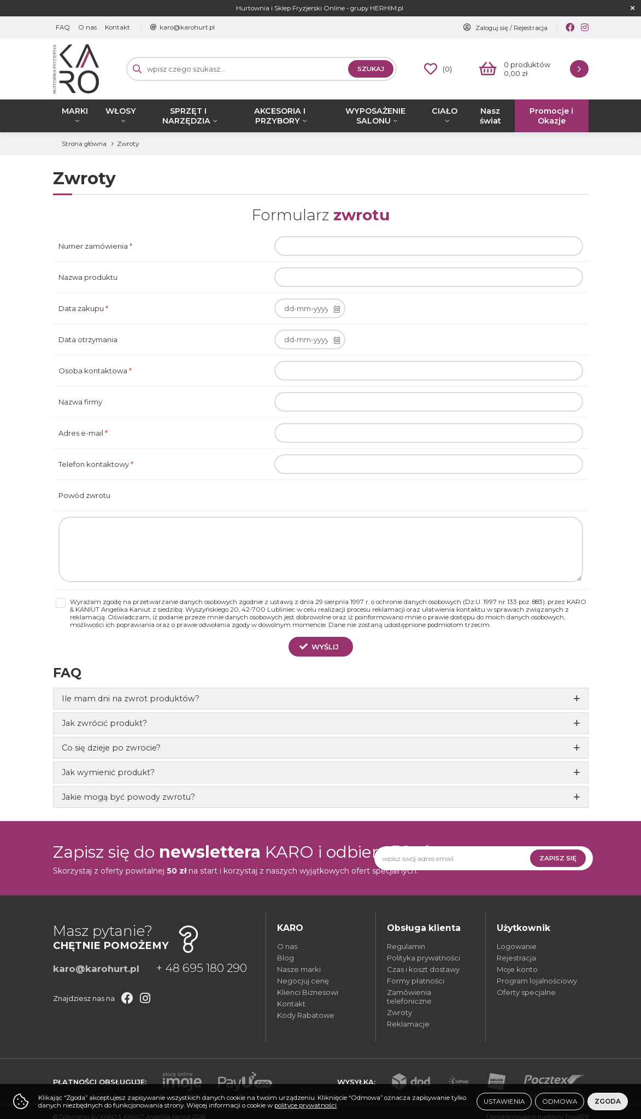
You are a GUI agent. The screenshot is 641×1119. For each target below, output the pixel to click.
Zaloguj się (491, 28)
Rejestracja (531, 28)
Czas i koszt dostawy (423, 969)
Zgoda (608, 1101)
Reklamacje (408, 1024)
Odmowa (559, 1101)
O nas (87, 27)
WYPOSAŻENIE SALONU (375, 116)
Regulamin (406, 946)
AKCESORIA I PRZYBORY (279, 116)
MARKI (75, 111)
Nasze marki (299, 969)
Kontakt (117, 27)
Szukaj (370, 69)
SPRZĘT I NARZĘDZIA (186, 116)
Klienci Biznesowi (307, 992)
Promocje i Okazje (551, 116)
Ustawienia (504, 1101)
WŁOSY (120, 111)
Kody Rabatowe (305, 1015)
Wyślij (325, 646)
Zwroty (399, 1012)
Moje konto (517, 969)
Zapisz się (558, 858)
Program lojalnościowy (537, 980)
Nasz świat (490, 116)
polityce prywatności (305, 1105)
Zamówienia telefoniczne (409, 996)
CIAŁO (444, 111)
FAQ (63, 27)
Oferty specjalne (526, 992)
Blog (285, 957)
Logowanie (517, 946)
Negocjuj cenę (303, 980)
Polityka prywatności (423, 957)
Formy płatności (415, 980)
